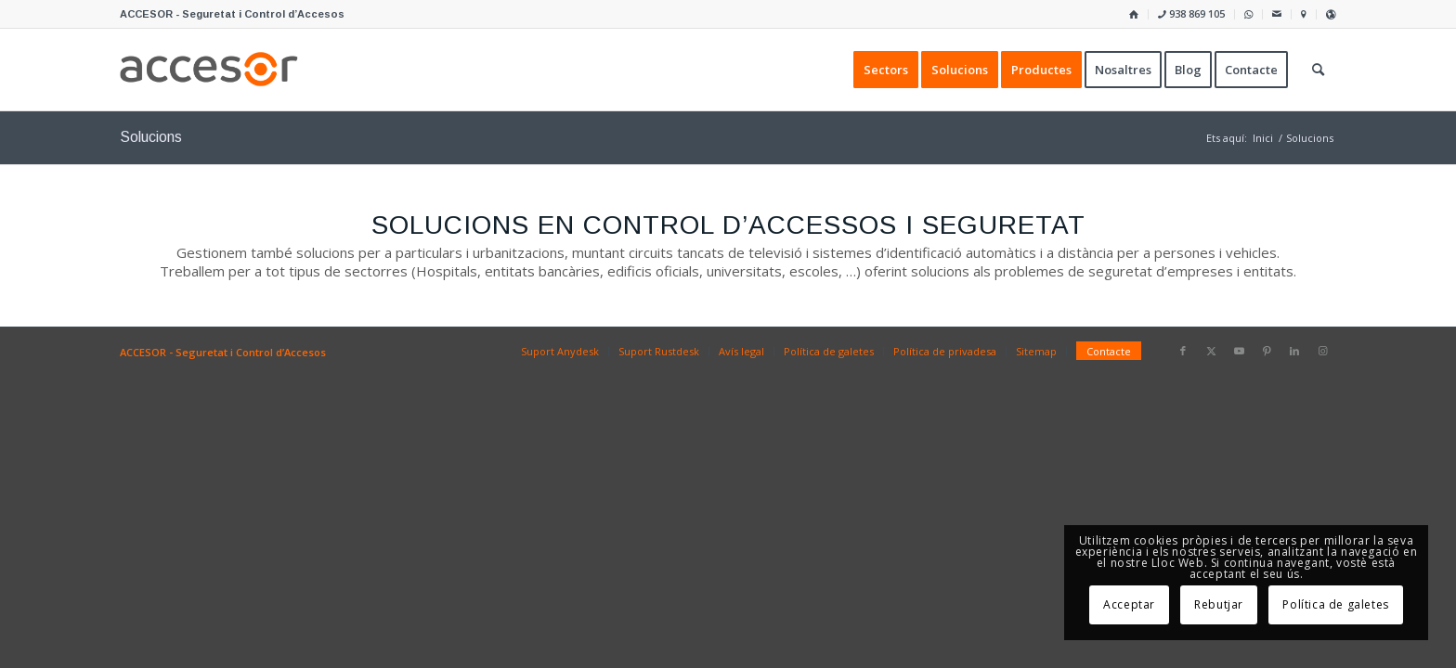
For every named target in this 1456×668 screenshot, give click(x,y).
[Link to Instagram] (1322, 351)
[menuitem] (1134, 14)
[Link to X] (1211, 351)
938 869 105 (1191, 13)
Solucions (151, 137)
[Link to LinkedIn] (1294, 351)
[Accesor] (209, 69)
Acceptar (1129, 604)
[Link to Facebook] (1183, 351)
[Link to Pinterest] (1266, 351)
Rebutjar (1218, 604)
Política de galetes (1335, 604)
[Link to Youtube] (1239, 351)
